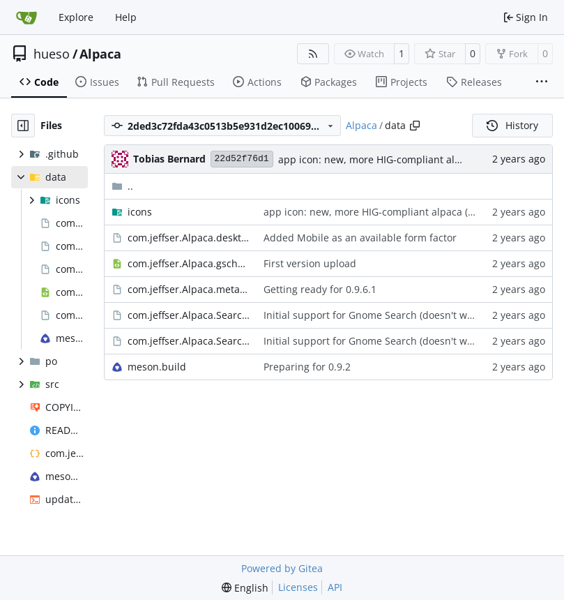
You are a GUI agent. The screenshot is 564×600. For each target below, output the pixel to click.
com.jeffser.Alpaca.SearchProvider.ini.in (189, 315)
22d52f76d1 (242, 158)
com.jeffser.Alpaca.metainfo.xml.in (189, 289)
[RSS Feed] (313, 53)
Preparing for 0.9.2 (307, 366)
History (512, 125)
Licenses (298, 587)
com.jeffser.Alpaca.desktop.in (189, 237)
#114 (479, 211)
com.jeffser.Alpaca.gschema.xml (189, 263)
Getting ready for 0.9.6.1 (320, 289)
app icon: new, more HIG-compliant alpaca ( (380, 159)
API (335, 587)
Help (126, 17)
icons (140, 211)
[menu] (245, 587)
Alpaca (100, 54)
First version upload (310, 263)
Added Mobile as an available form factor (360, 237)
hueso (51, 54)
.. (122, 186)
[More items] (542, 82)
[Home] (26, 17)
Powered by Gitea (282, 568)
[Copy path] (415, 125)
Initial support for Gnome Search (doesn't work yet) (382, 315)
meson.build (157, 366)
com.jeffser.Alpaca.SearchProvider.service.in (189, 340)
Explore (76, 17)
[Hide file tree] (23, 125)
